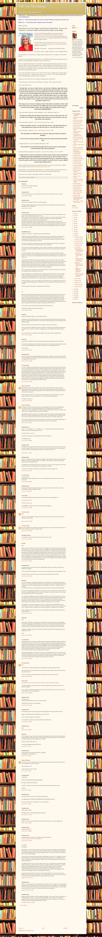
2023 (75, 219)
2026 (75, 213)
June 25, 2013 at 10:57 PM (27, 521)
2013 (75, 235)
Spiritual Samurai (77, 126)
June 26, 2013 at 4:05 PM (27, 635)
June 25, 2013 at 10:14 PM (27, 507)
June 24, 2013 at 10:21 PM (27, 227)
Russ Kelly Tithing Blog (78, 158)
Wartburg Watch (77, 153)
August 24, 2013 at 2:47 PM (27, 877)
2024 (75, 217)
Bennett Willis (25, 385)
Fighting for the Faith (78, 157)
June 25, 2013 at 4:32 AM (27, 350)
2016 (75, 229)
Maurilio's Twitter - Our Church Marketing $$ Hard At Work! (78, 198)
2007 (75, 299)
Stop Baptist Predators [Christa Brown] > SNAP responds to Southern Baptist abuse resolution (40, 682)
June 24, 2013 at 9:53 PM (27, 208)
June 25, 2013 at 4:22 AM (27, 334)
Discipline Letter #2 (77, 168)
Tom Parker (24, 512)
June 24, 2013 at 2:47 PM (27, 187)
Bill (22, 543)
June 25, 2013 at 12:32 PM (27, 381)
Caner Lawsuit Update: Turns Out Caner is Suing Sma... (79, 255)
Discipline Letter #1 (77, 167)
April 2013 (77, 280)
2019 (75, 223)
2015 (75, 231)
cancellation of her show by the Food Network (44, 36)
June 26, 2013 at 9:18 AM (27, 576)
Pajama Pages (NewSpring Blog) (77, 151)
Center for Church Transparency (77, 132)
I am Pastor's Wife (77, 123)
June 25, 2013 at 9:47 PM (27, 491)
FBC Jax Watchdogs (32, 6)
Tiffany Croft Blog (77, 188)
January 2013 (78, 286)
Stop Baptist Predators (78, 190)
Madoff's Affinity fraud (27, 503)
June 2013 (77, 247)
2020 (75, 221)
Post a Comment (23, 905)
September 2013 (78, 243)
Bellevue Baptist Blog (78, 185)
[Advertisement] (43, 917)
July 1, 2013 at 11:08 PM (26, 729)
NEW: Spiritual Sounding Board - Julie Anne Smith (78, 114)
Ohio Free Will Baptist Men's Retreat (42, 122)
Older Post (65, 928)
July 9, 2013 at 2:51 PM (26, 803)
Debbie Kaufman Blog (78, 149)
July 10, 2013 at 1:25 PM (27, 814)
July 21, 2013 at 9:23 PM (27, 822)
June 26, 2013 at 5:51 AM (27, 539)
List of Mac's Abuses (78, 163)
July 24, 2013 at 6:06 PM (27, 831)
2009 (75, 295)
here (30, 85)
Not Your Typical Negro (78, 125)
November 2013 (78, 239)
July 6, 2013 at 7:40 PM (26, 755)
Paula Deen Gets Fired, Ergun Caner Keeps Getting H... (79, 250)
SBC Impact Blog (77, 186)
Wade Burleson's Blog (78, 179)
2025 (75, 215)
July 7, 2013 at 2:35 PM (26, 770)
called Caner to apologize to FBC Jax (48, 74)
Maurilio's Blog (77, 195)
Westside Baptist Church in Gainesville (40, 166)
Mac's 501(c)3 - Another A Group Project (78, 202)
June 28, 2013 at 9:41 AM (27, 705)
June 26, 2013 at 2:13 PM (27, 613)
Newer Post (21, 928)
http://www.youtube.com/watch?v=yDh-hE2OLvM (32, 838)
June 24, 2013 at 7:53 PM (27, 195)
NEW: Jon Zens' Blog (78, 120)
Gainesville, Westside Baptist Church (49, 151)
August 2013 (77, 245)
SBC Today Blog (77, 183)
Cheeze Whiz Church (78, 160)
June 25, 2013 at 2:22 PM (27, 422)
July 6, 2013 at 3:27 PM (26, 746)
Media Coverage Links (78, 137)
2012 (75, 289)
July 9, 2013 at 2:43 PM (26, 790)
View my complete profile (77, 57)
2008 (75, 297)
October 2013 (78, 241)
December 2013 (78, 237)
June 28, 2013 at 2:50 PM (27, 721)
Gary (23, 845)
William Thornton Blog (78, 147)
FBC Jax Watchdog (78, 39)
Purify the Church (77, 155)
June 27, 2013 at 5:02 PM (27, 676)
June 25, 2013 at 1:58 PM (27, 400)
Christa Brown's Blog (78, 192)
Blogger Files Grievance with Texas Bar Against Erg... (79, 264)
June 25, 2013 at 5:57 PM (27, 470)
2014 (75, 233)
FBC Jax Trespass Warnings (77, 171)
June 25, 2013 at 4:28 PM (27, 440)
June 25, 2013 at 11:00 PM (27, 530)
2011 (75, 291)
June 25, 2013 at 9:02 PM (27, 481)
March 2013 (77, 282)
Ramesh (23, 495)
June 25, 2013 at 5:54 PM (27, 452)
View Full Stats (75, 207)
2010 (75, 293)
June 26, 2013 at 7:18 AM (27, 561)
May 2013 (77, 278)
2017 (75, 227)
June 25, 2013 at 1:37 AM (27, 310)
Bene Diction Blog (77, 162)
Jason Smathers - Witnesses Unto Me (77, 135)
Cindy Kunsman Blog (78, 121)
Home (43, 928)
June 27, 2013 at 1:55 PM (27, 658)
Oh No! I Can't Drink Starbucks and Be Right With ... (79, 275)
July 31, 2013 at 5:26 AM (27, 840)
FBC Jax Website (77, 193)
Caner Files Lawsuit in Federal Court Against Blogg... (79, 259)
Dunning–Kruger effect (27, 500)
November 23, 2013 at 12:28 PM (28, 902)
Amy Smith (24, 365)
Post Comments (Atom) (28, 930)
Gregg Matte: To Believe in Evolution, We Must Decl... (78, 270)
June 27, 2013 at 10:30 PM (27, 692)
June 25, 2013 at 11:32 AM (27, 360)
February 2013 (78, 284)
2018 (75, 225)
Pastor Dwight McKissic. (25, 74)
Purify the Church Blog (78, 165)
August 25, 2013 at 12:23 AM (27, 890)
